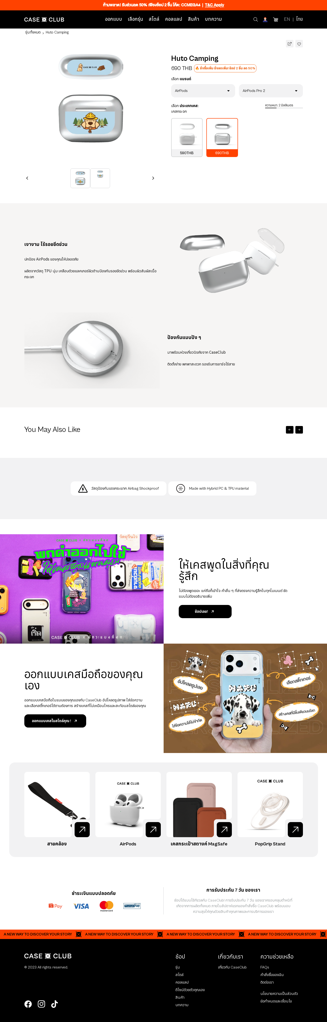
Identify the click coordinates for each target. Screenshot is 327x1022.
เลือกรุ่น (135, 19)
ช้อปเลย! (205, 611)
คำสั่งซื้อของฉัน (272, 975)
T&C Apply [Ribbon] (214, 5)
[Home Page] (44, 19)
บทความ (213, 19)
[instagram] (41, 1004)
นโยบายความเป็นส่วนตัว (279, 994)
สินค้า (193, 19)
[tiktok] (54, 1004)
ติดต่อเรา (267, 982)
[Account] (265, 19)
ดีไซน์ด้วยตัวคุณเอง (190, 990)
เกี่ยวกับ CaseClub (232, 967)
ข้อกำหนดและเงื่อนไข (276, 1001)
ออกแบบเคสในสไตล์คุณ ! (55, 721)
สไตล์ (154, 19)
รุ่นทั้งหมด (33, 32)
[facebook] (28, 1004)
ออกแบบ (113, 19)
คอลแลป (173, 19)
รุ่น (177, 967)
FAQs (264, 967)
